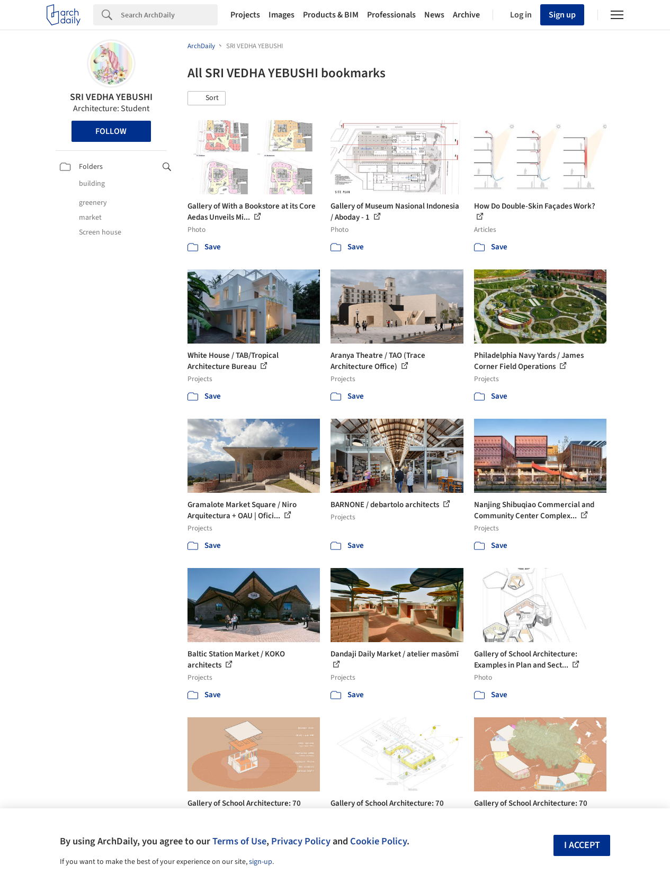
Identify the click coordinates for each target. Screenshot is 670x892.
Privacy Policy (300, 841)
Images (281, 15)
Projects (245, 15)
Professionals (391, 15)
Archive (466, 15)
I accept (582, 845)
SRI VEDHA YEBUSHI (111, 97)
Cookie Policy (378, 841)
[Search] (169, 14)
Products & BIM (331, 15)
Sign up (562, 15)
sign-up (260, 862)
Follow (111, 131)
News (434, 15)
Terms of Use (239, 841)
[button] (206, 98)
